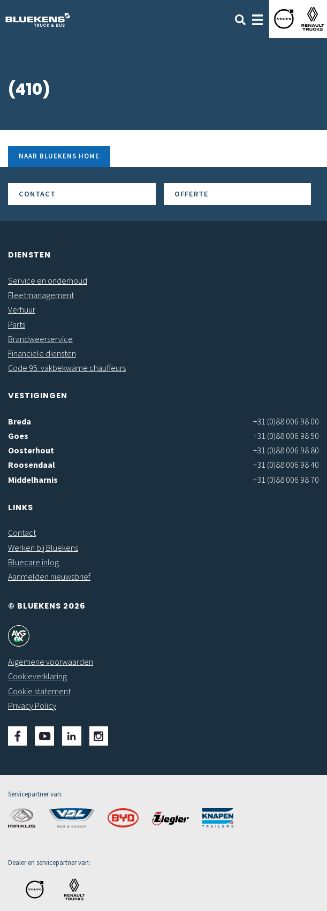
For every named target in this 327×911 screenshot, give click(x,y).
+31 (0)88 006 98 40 (286, 464)
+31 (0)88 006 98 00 (286, 421)
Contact (37, 194)
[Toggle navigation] (257, 19)
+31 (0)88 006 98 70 (286, 479)
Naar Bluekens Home (59, 155)
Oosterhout (31, 450)
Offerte (191, 194)
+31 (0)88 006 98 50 (286, 435)
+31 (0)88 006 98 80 (286, 450)
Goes (18, 435)
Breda (19, 421)
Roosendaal (31, 464)
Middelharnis (33, 479)
